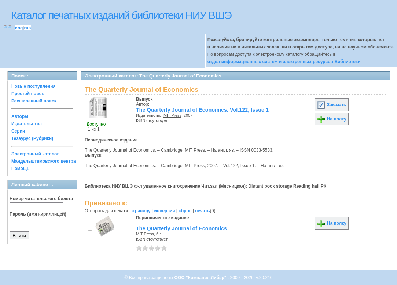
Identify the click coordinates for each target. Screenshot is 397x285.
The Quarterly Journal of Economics (181, 228)
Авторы (20, 116)
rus (27, 27)
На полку (331, 119)
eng (19, 27)
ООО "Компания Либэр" (201, 277)
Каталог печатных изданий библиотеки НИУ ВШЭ (121, 15)
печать (202, 210)
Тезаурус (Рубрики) (32, 138)
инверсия (164, 210)
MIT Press (172, 115)
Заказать (331, 104)
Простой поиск (27, 93)
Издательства (26, 123)
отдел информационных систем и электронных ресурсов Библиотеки (284, 61)
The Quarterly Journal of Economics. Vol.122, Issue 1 (202, 110)
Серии (18, 131)
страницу (141, 210)
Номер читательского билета (41, 198)
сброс (185, 210)
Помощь (20, 168)
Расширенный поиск (33, 101)
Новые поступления (33, 86)
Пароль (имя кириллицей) (38, 214)
